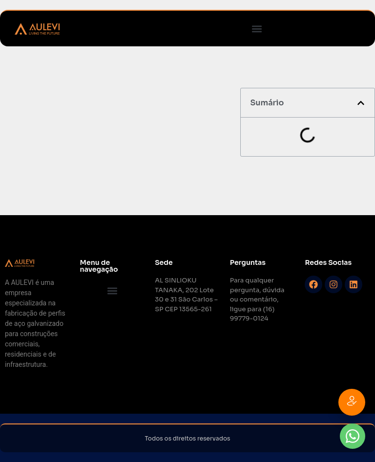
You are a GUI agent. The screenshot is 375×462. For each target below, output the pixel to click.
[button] (257, 28)
